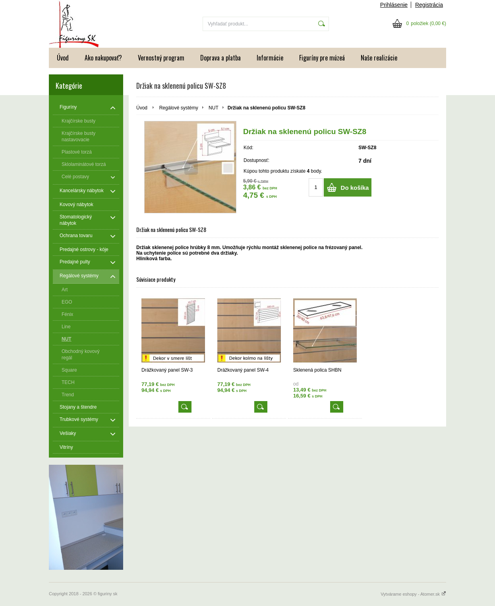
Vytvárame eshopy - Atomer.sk (413, 594)
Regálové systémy (178, 108)
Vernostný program (161, 57)
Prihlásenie (394, 5)
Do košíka (355, 187)
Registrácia (429, 5)
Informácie (270, 57)
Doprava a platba (220, 57)
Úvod (63, 57)
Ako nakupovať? (103, 57)
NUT (213, 108)
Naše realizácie (379, 57)
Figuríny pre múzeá (322, 57)
